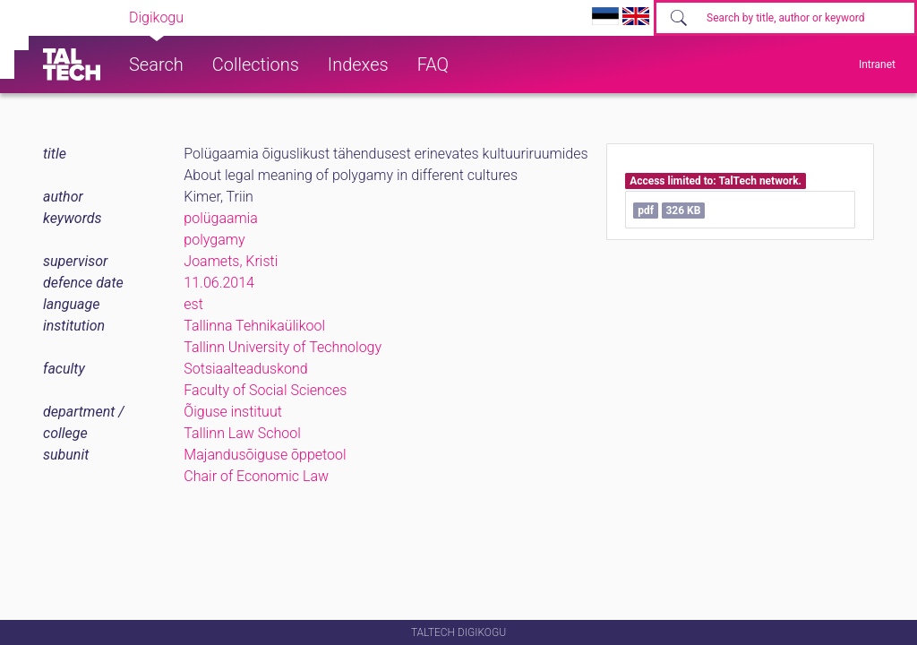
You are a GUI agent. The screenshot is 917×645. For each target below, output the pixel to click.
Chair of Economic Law (256, 476)
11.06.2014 (219, 282)
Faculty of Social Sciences (265, 390)
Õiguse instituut (232, 411)
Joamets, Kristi (231, 261)
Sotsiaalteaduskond (245, 368)
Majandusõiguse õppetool (265, 454)
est (193, 304)
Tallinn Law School (242, 433)
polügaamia (221, 218)
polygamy (214, 239)
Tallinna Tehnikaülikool (254, 325)
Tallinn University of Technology (282, 347)
